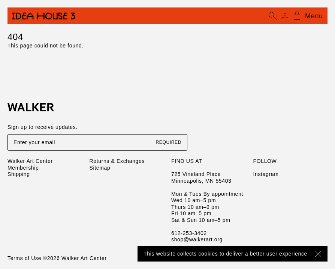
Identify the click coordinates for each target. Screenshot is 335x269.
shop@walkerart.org (197, 239)
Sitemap (100, 168)
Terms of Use (24, 258)
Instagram (266, 174)
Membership (23, 168)
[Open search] (273, 16)
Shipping (18, 174)
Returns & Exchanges (117, 161)
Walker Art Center (30, 161)
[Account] (285, 16)
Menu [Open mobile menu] (314, 16)
